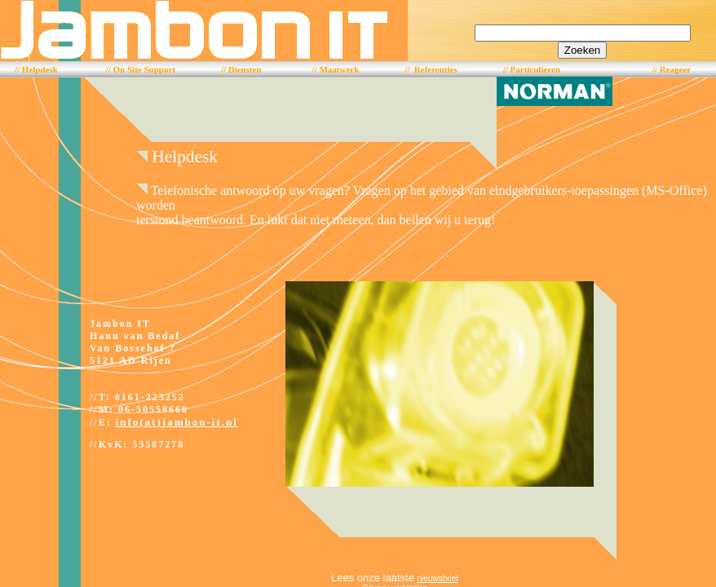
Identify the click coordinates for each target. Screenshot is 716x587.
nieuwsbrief (438, 578)
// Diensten (241, 69)
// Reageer (671, 69)
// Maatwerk (336, 69)
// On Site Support (140, 69)
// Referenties (430, 69)
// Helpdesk (36, 69)
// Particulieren (531, 69)
